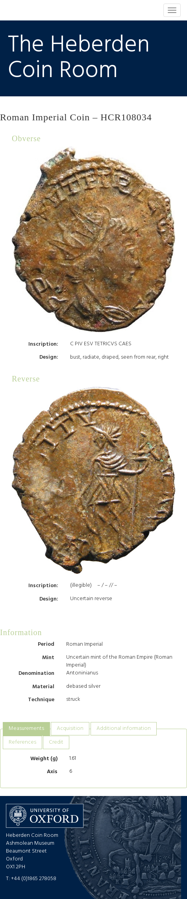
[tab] (26, 729)
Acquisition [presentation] (70, 728)
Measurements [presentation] (26, 728)
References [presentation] (22, 742)
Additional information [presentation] (123, 728)
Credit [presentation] (56, 742)
